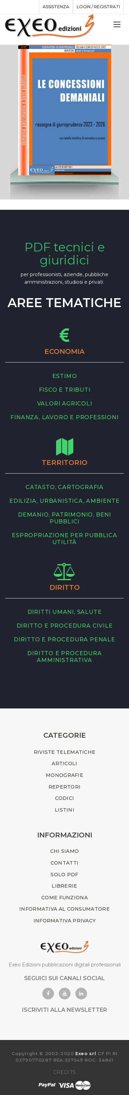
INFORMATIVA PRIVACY (64, 921)
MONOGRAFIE (64, 775)
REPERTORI (65, 787)
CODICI (64, 798)
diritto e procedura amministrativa (64, 656)
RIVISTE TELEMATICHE (65, 752)
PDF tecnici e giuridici (64, 254)
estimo (64, 376)
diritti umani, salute (65, 612)
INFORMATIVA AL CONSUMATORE (64, 909)
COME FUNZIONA (64, 898)
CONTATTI (64, 863)
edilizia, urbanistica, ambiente (64, 501)
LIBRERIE (64, 886)
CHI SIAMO (64, 851)
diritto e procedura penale (64, 639)
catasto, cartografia (64, 487)
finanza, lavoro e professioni (64, 417)
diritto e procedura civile (65, 625)
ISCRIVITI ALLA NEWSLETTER (64, 1010)
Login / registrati (98, 6)
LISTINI (64, 810)
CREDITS (64, 1072)
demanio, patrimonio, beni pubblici (64, 518)
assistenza (56, 6)
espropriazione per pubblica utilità (64, 538)
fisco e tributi (64, 390)
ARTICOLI (64, 763)
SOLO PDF (64, 874)
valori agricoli (64, 403)
